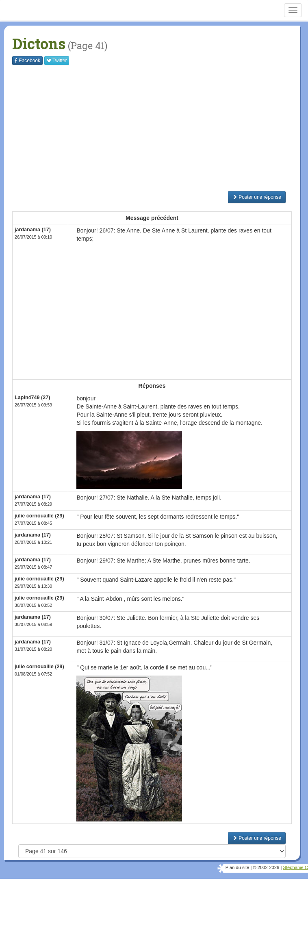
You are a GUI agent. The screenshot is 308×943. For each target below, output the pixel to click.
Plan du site (237, 867)
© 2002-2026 (266, 867)
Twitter (57, 60)
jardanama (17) (33, 229)
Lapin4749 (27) (32, 397)
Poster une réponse (256, 197)
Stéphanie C (295, 867)
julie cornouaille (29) (39, 516)
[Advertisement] (160, 128)
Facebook (27, 60)
